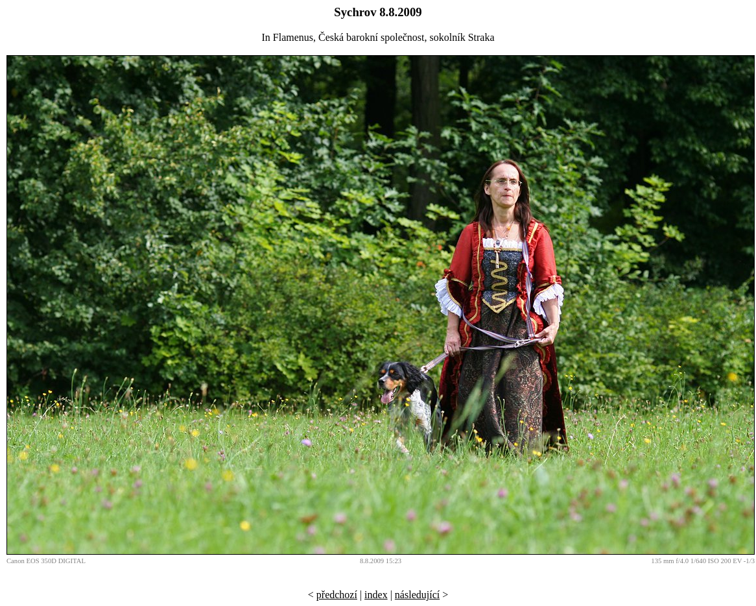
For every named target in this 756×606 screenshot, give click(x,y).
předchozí (336, 594)
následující (417, 594)
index (376, 594)
